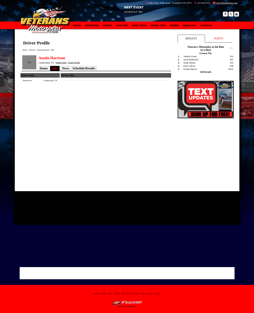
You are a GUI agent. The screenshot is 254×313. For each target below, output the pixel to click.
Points (107, 25)
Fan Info (122, 25)
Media (174, 25)
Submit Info (61, 62)
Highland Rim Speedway (91, 200)
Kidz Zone (139, 25)
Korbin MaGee (190, 69)
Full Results (205, 72)
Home (77, 25)
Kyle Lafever (189, 66)
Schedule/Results (83, 68)
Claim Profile (74, 62)
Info (52, 50)
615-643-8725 (204, 3)
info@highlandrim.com (227, 3)
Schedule (92, 25)
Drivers (32, 50)
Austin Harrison (43, 50)
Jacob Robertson (190, 59)
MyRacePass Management (126, 306)
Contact (206, 25)
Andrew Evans (190, 56)
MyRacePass (127, 302)
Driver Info (158, 25)
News (65, 68)
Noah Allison (189, 62)
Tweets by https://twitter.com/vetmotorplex (163, 198)
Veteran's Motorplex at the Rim (46, 23)
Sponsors (189, 25)
